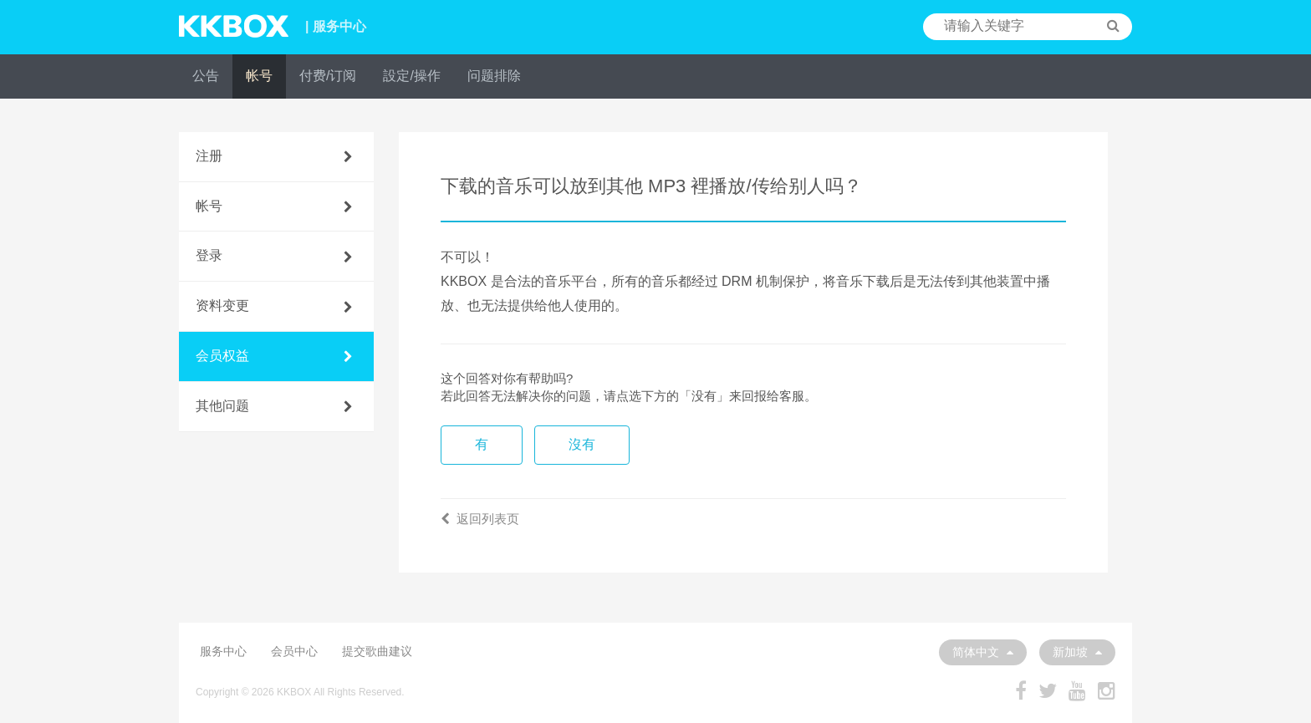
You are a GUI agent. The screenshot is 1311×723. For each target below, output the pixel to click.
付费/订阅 (327, 76)
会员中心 (294, 651)
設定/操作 (411, 76)
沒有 (582, 444)
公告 (205, 76)
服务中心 (223, 651)
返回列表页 (480, 519)
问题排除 (494, 76)
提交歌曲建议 (377, 651)
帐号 (259, 76)
